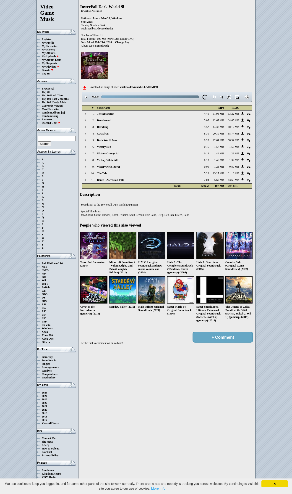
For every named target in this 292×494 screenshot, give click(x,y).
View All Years (50, 423)
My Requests (49, 63)
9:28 (206, 140)
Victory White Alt (107, 160)
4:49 (206, 113)
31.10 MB (233, 173)
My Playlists (50, 66)
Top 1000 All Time (52, 95)
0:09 (206, 166)
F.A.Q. (45, 445)
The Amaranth (105, 113)
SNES (45, 270)
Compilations (49, 374)
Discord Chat (51, 122)
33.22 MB (233, 113)
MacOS (105, 18)
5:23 (206, 173)
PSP (44, 321)
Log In (46, 73)
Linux (96, 18)
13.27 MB (218, 173)
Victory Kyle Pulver (108, 166)
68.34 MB (233, 140)
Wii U (45, 283)
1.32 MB (234, 160)
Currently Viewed (52, 105)
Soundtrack (102, 45)
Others (46, 342)
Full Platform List (52, 263)
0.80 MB (234, 166)
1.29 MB (234, 153)
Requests (47, 119)
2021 (44, 406)
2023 (44, 399)
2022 (44, 402)
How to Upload (50, 448)
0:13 (206, 153)
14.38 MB (218, 127)
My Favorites (49, 46)
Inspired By (48, 377)
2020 (44, 409)
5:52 (206, 127)
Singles (46, 363)
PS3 (44, 311)
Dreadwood (103, 120)
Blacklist (47, 452)
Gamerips (47, 357)
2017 (44, 420)
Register (47, 39)
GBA (45, 294)
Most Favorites (50, 109)
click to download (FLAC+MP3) (139, 87)
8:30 (206, 133)
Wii (44, 280)
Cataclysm (103, 133)
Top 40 (46, 92)
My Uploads (50, 56)
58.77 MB (233, 133)
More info (158, 488)
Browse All (48, 88)
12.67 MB (218, 120)
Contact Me (48, 438)
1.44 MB (219, 153)
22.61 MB (218, 140)
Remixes (47, 370)
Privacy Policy (50, 455)
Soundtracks (49, 360)
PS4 (44, 314)
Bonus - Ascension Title (110, 180)
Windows (47, 328)
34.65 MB (233, 120)
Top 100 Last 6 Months (55, 98)
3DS (44, 301)
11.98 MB (218, 113)
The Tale (102, 173)
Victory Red (104, 146)
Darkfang (102, 127)
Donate (47, 70)
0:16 (206, 146)
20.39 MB (218, 133)
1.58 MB (234, 146)
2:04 (206, 180)
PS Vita (46, 325)
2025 (44, 392)
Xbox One (48, 338)
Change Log (122, 42)
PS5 (44, 318)
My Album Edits (51, 59)
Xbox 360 (47, 335)
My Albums (48, 53)
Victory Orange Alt (108, 153)
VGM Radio (49, 477)
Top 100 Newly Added (54, 102)
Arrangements (50, 367)
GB (44, 290)
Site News (47, 441)
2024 (44, 396)
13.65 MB (233, 180)
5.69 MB (219, 180)
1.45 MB (219, 160)
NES (44, 266)
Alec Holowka (104, 28)
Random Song (50, 116)
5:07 (206, 120)
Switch (46, 287)
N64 (44, 273)
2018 (44, 416)
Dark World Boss (107, 140)
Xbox (45, 331)
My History (48, 49)
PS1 (44, 304)
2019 (44, 413)
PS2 (44, 307)
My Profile (48, 42)
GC (44, 277)
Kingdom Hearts (51, 473)
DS (43, 297)
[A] (63, 112)
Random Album (51, 112)
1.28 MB (219, 166)
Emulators (48, 470)
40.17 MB (233, 127)
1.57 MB (219, 146)
